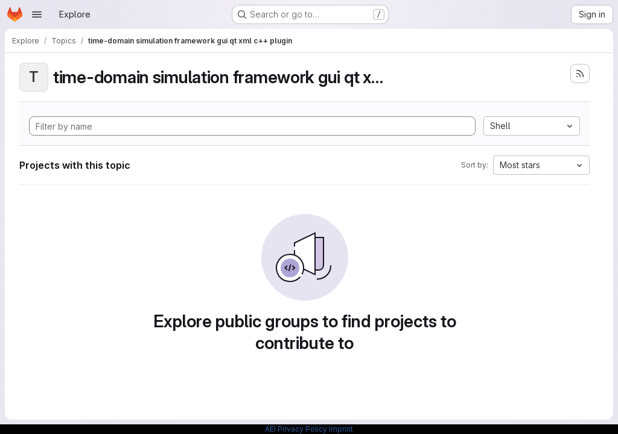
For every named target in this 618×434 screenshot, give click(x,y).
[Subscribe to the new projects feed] (580, 73)
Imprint (341, 428)
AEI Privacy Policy (296, 428)
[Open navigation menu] (36, 14)
